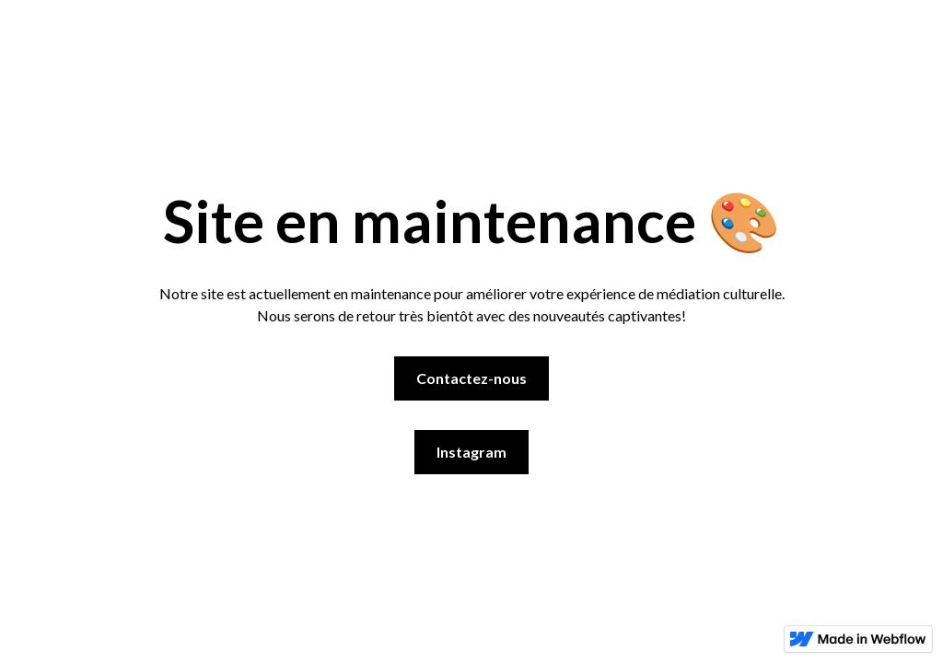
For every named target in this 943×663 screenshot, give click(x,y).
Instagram (471, 451)
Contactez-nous (471, 378)
